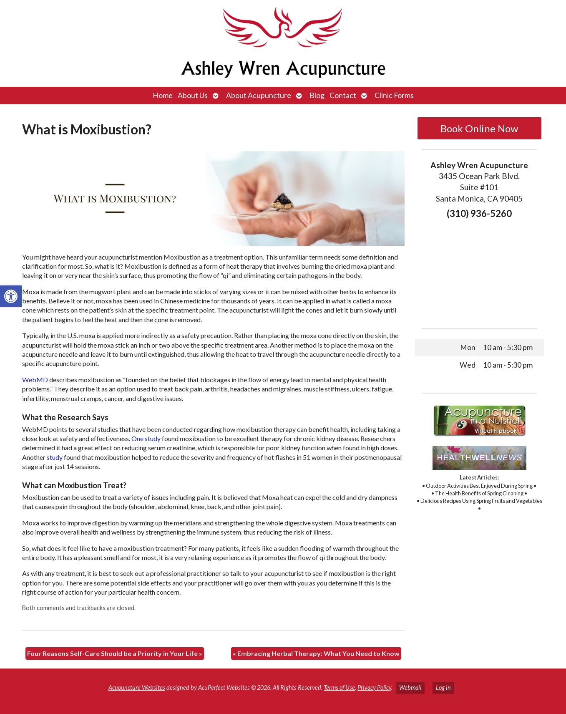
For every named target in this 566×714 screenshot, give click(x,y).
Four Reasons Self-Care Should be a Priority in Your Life (114, 653)
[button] (11, 296)
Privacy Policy (374, 687)
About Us (193, 95)
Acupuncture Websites (136, 687)
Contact (343, 95)
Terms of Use (339, 687)
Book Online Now (479, 128)
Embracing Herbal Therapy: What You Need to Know (316, 653)
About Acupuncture (258, 95)
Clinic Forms (394, 95)
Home (163, 95)
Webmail (410, 687)
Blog (317, 95)
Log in (443, 687)
